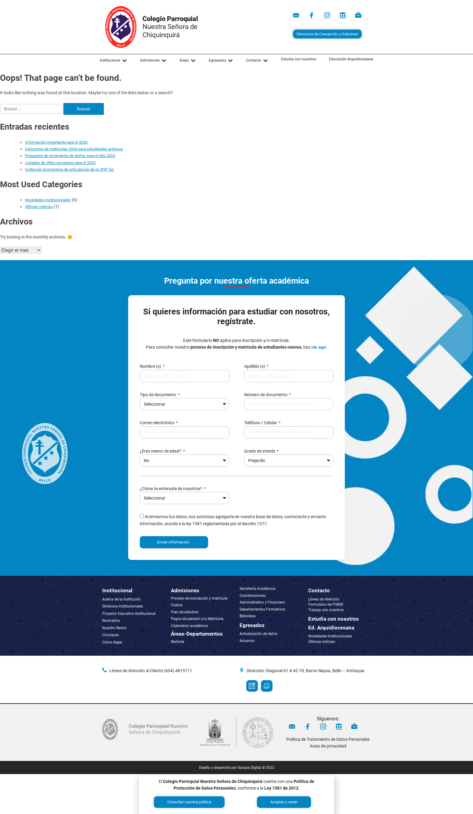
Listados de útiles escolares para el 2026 (60, 162)
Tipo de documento (158, 394)
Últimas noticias (39, 206)
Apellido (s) (255, 366)
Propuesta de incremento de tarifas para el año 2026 (70, 155)
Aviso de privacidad (328, 746)
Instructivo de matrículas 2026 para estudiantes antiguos (74, 149)
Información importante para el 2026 (56, 142)
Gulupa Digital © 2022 (256, 768)
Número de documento (266, 394)
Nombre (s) (151, 366)
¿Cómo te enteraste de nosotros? (171, 488)
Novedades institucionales (48, 200)
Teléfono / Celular (261, 422)
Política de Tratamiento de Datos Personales (328, 739)
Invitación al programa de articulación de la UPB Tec (69, 169)
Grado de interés (260, 451)
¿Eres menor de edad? (161, 451)
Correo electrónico (157, 422)
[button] (113, 60)
